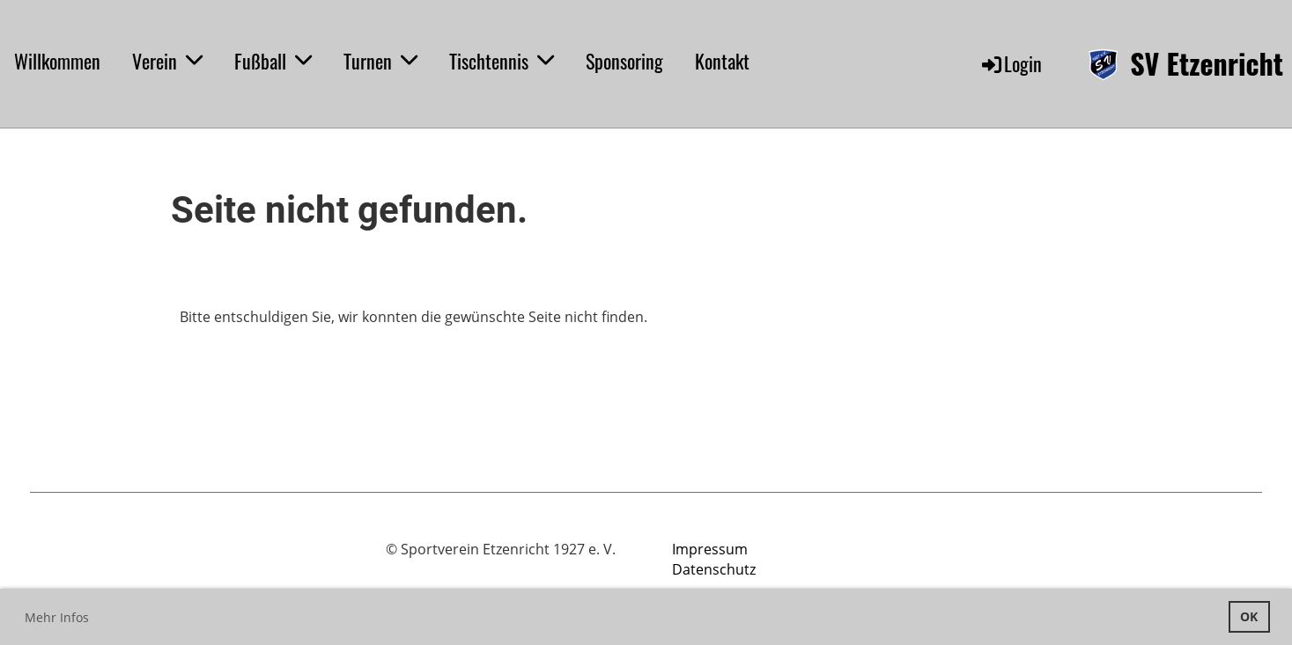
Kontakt (722, 61)
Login (1010, 63)
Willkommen (57, 61)
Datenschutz (714, 569)
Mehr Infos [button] (57, 617)
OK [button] (1249, 616)
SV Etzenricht (1206, 64)
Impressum (710, 549)
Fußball (273, 61)
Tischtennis (501, 61)
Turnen (380, 61)
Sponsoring (624, 61)
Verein (167, 61)
